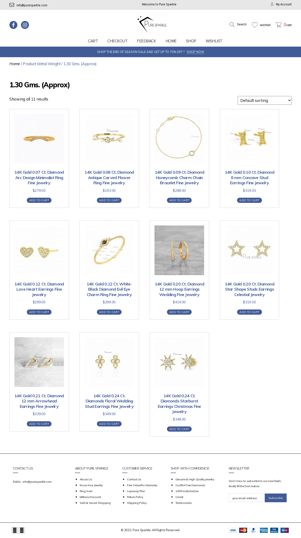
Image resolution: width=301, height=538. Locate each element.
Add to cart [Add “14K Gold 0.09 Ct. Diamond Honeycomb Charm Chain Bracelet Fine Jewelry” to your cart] (179, 200)
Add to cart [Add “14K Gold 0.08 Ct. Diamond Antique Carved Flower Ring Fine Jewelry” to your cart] (109, 200)
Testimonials (183, 503)
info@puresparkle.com (28, 5)
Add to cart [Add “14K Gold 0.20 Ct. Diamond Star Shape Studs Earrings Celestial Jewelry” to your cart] (249, 312)
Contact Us (134, 479)
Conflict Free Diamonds (190, 485)
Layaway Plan (136, 491)
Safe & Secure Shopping (95, 503)
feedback (146, 41)
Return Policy (135, 497)
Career (179, 497)
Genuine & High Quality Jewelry (194, 479)
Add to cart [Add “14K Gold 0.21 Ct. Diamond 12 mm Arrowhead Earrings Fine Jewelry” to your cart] (39, 424)
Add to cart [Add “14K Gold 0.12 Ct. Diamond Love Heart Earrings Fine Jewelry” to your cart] (39, 312)
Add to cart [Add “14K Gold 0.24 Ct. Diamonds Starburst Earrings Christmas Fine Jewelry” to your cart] (179, 429)
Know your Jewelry (91, 485)
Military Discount (90, 497)
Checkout (117, 41)
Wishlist (214, 41)
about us (86, 479)
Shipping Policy (137, 503)
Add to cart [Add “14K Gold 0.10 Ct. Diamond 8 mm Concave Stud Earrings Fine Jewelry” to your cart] (249, 200)
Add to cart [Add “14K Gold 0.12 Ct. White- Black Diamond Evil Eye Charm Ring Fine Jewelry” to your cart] (109, 312)
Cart (93, 41)
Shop (191, 41)
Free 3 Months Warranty (142, 485)
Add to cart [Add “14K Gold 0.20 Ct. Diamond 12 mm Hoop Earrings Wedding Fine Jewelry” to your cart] (179, 312)
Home (171, 41)
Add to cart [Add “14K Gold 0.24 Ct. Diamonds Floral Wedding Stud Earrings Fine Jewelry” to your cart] (109, 424)
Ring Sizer (86, 491)
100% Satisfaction (187, 491)
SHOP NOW (195, 52)
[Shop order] (265, 100)
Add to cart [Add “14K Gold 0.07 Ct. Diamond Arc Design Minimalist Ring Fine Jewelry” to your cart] (39, 200)
